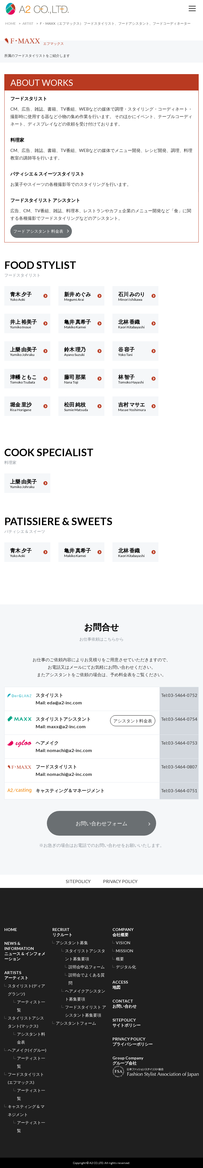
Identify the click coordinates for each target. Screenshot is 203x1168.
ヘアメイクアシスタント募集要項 (85, 994)
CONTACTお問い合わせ (124, 1004)
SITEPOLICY (78, 881)
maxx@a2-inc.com (66, 726)
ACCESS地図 (120, 985)
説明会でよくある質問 (86, 978)
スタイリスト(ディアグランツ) (26, 989)
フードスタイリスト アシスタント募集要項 (85, 1011)
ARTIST (27, 23)
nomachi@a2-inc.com (69, 750)
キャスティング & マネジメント (26, 1110)
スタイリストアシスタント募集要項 (85, 954)
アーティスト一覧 (31, 1005)
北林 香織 (135, 324)
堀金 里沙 (27, 406)
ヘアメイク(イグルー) (27, 1050)
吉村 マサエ (135, 406)
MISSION (124, 950)
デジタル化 (126, 966)
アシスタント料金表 (132, 720)
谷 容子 (135, 351)
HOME (10, 23)
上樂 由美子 (27, 351)
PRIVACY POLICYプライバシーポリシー (132, 1041)
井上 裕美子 (27, 324)
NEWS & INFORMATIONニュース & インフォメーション (24, 951)
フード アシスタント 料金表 (38, 231)
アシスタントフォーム (76, 1023)
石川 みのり (135, 296)
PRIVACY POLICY (120, 881)
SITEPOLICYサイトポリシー (126, 1022)
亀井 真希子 (81, 324)
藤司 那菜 (81, 379)
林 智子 (135, 379)
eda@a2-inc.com (64, 702)
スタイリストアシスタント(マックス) (26, 1021)
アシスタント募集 (72, 942)
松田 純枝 (81, 406)
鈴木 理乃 (81, 351)
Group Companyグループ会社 (155, 1066)
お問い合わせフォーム (101, 823)
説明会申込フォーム (86, 966)
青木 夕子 (27, 296)
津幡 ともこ (27, 379)
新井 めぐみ (81, 296)
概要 (120, 958)
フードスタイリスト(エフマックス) (26, 1078)
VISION (123, 942)
